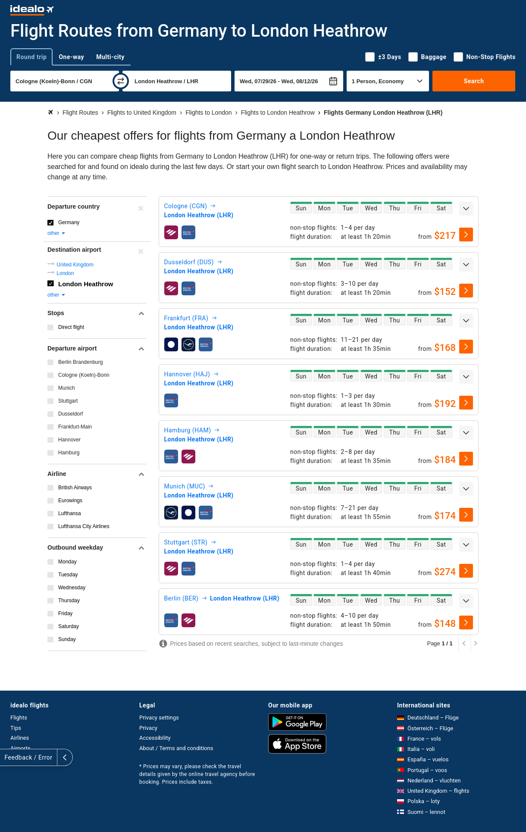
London (65, 273)
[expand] (466, 209)
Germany (68, 222)
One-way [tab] (71, 56)
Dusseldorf (70, 414)
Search (474, 81)
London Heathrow (85, 284)
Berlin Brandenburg (80, 362)
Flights (18, 717)
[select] (466, 234)
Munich (66, 388)
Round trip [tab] (31, 56)
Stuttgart (68, 401)
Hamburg (68, 453)
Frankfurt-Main (75, 427)
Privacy (148, 728)
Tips (15, 728)
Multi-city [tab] (110, 56)
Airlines (19, 738)
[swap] (121, 81)
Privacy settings (159, 717)
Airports (20, 748)
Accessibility (155, 738)
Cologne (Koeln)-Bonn (84, 375)
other (56, 233)
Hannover (69, 440)
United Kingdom (74, 265)
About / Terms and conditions (176, 748)
